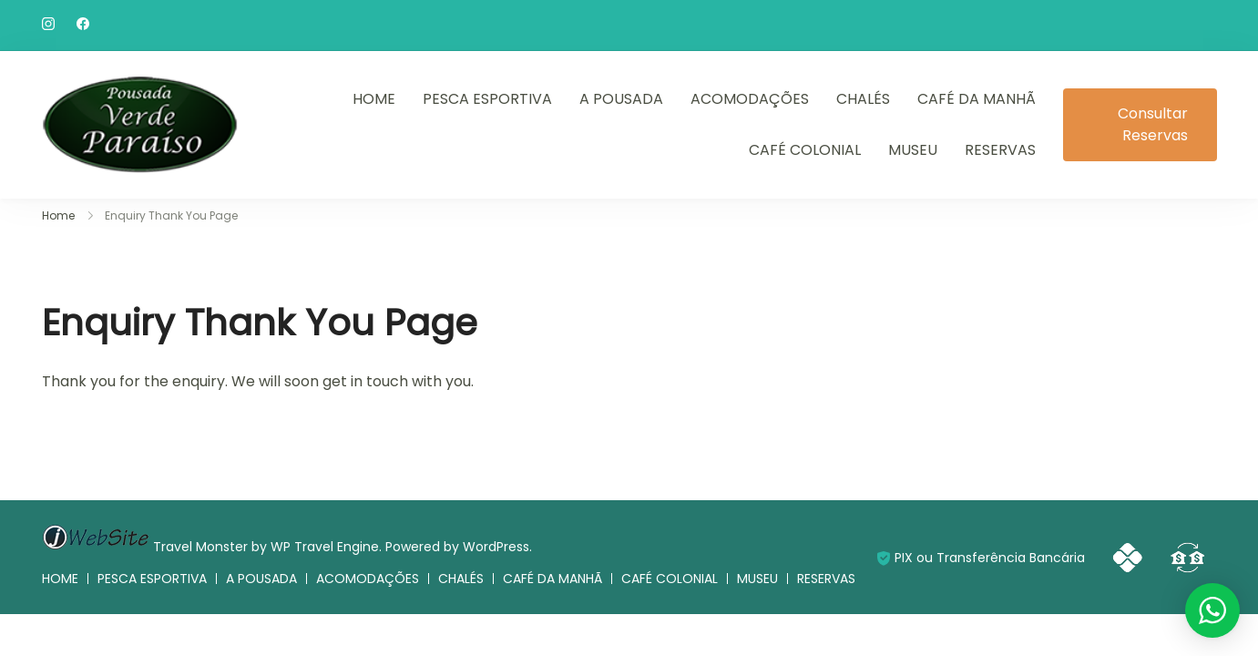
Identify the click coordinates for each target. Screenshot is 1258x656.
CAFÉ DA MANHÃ (976, 98)
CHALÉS (863, 98)
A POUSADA (621, 98)
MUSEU (912, 149)
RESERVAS (1000, 149)
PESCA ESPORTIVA (487, 98)
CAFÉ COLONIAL (805, 149)
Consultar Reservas (1153, 124)
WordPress (496, 547)
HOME (374, 98)
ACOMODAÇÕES (749, 98)
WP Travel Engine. (326, 547)
